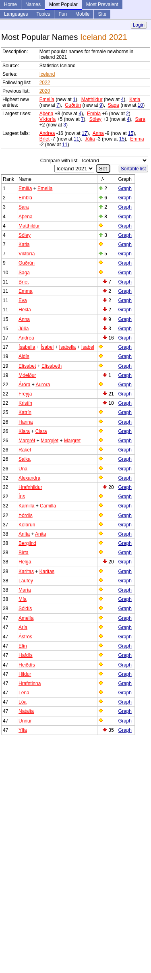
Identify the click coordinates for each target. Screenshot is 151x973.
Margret (72, 440)
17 (84, 133)
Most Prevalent (102, 4)
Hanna (26, 422)
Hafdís (26, 655)
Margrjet (49, 440)
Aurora (42, 384)
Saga (113, 105)
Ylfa (23, 730)
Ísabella (27, 347)
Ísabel (47, 347)
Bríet (44, 139)
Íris (22, 496)
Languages (16, 14)
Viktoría (47, 119)
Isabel (87, 347)
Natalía (26, 711)
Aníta (24, 534)
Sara (140, 119)
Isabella (67, 347)
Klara (24, 431)
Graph (125, 188)
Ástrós (25, 637)
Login (139, 25)
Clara (41, 431)
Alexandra (29, 478)
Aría (23, 627)
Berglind (27, 543)
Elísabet (27, 366)
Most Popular (63, 4)
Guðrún (73, 105)
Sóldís (25, 608)
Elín (23, 646)
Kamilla (26, 506)
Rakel (25, 450)
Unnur (25, 721)
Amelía (26, 618)
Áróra (24, 384)
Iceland (47, 74)
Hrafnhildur (30, 487)
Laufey (26, 581)
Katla (134, 99)
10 (140, 105)
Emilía (25, 188)
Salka (25, 459)
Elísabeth (51, 366)
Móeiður (27, 375)
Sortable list (133, 169)
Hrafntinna (30, 683)
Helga (25, 562)
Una (23, 469)
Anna (98, 133)
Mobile (82, 14)
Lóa (23, 702)
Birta (24, 552)
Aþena (46, 113)
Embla (94, 113)
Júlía (90, 139)
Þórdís (26, 515)
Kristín (25, 403)
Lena (24, 693)
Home (10, 4)
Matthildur (92, 99)
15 (130, 133)
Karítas (26, 571)
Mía (23, 599)
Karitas (46, 571)
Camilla (48, 506)
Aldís (24, 356)
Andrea (47, 133)
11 (76, 139)
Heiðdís (27, 665)
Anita (40, 534)
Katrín (25, 412)
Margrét (27, 440)
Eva (23, 300)
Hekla (25, 310)
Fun (62, 14)
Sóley (95, 119)
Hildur (25, 674)
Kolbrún (27, 525)
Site (102, 14)
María (25, 590)
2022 (44, 82)
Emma (137, 139)
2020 (44, 91)
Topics (43, 14)
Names (33, 4)
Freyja (25, 394)
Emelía (46, 99)
